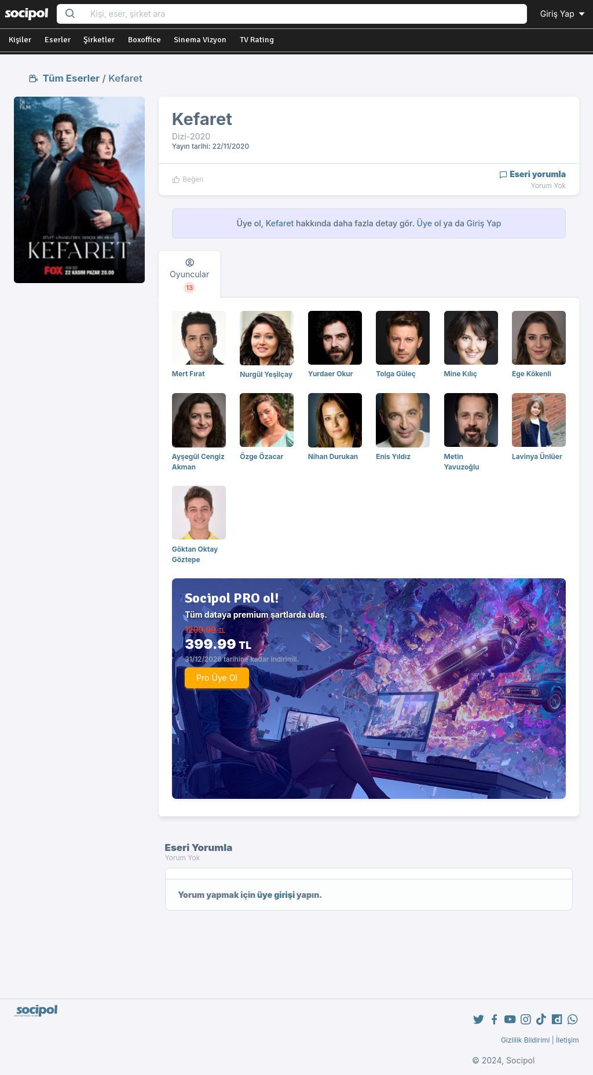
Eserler (58, 40)
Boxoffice (144, 40)
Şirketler (99, 40)
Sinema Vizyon (200, 40)
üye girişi (276, 895)
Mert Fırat (188, 373)
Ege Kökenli (531, 373)
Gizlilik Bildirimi (525, 1040)
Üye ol (429, 223)
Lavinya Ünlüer (537, 456)
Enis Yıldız (393, 456)
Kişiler (20, 40)
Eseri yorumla (532, 174)
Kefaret (125, 78)
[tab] (189, 274)
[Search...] (305, 14)
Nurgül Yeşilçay (266, 374)
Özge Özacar (261, 456)
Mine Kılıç (460, 373)
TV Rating (257, 40)
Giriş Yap (563, 14)
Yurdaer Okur (330, 373)
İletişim (567, 1040)
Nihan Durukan (333, 456)
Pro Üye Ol (216, 678)
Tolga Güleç (396, 373)
